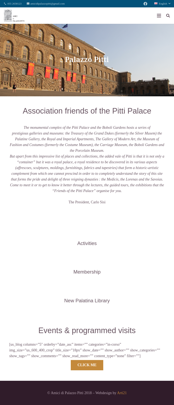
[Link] (14, 15)
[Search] (168, 15)
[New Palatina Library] (87, 292)
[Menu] (159, 15)
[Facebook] (145, 3)
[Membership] (87, 263)
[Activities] (87, 234)
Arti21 (122, 393)
